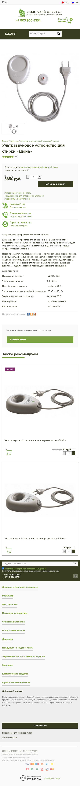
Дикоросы (7, 639)
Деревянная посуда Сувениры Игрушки (23, 656)
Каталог (5, 141)
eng (65, 2)
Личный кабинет (62, 20)
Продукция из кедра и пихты (17, 647)
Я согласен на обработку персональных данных (25, 569)
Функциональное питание (16, 682)
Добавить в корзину (55, 184)
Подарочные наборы (13, 630)
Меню (5, 2)
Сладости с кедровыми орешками (20, 587)
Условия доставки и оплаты (17, 193)
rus (75, 2)
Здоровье (14, 141)
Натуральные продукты (15, 613)
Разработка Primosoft (52, 778)
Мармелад (7, 595)
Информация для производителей (17, 733)
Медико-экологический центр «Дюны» (39, 167)
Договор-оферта (9, 737)
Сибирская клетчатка (13, 621)
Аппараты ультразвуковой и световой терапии (39, 141)
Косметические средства (15, 673)
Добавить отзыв (18, 339)
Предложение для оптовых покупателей (24, 196)
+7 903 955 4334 (28, 20)
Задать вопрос (40, 725)
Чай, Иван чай (9, 604)
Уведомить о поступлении (17, 199)
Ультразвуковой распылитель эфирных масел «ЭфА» (35, 440)
